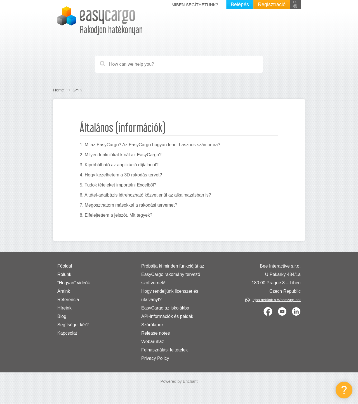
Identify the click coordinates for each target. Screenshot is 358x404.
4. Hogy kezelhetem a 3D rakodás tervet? (121, 175)
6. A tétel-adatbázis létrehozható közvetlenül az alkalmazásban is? (145, 195)
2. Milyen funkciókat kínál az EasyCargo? (121, 154)
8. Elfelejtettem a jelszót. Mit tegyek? (116, 215)
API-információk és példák (167, 316)
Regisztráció (272, 4)
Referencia (68, 299)
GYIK (77, 90)
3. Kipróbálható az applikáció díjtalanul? (119, 164)
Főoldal (64, 266)
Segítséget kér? (73, 324)
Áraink (63, 291)
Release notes (155, 333)
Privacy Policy (155, 358)
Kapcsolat (67, 333)
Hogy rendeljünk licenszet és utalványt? (169, 295)
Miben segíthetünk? (194, 4)
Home (58, 90)
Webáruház (152, 341)
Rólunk (64, 274)
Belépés (240, 4)
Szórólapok (152, 324)
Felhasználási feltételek (164, 350)
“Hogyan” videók (73, 282)
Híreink (64, 308)
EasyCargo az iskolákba (165, 308)
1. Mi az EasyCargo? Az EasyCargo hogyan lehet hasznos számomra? (150, 144)
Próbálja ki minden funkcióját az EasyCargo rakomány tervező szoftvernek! (172, 274)
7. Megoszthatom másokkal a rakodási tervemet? (128, 205)
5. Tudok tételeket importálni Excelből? (118, 185)
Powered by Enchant (179, 381)
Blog (61, 316)
